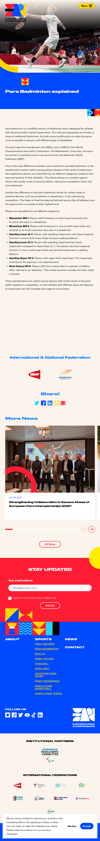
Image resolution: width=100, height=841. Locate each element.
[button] (84, 529)
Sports (43, 639)
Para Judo (42, 668)
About (12, 639)
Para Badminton (46, 649)
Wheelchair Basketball (43, 687)
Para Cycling (44, 658)
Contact (75, 647)
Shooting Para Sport (46, 675)
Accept (87, 826)
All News (50, 544)
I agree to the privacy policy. (34, 597)
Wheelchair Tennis (48, 693)
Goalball (42, 663)
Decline (72, 826)
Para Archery (45, 644)
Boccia (40, 654)
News (71, 639)
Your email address (20, 580)
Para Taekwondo (47, 681)
